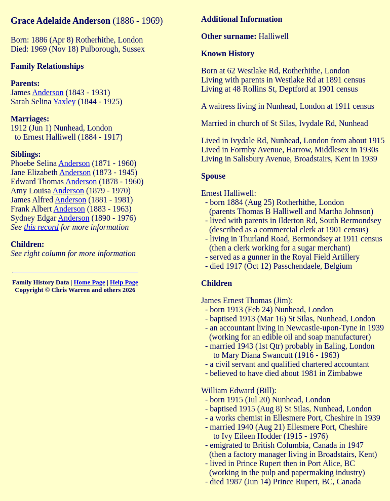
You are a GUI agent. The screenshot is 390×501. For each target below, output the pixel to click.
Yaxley (64, 101)
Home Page (89, 282)
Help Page (124, 282)
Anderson (47, 92)
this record (41, 227)
